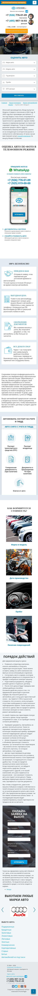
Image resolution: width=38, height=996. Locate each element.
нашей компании (24, 136)
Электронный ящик (15, 836)
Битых (4, 954)
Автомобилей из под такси (13, 957)
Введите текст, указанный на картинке (18, 851)
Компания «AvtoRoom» (14, 967)
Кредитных (6, 930)
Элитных (5, 942)
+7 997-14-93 (16, 21)
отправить (19, 214)
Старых (5, 951)
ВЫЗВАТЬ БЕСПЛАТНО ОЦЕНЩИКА (16, 31)
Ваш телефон (13, 828)
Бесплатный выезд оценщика (14, 2)
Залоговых (6, 933)
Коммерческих (8, 945)
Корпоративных (9, 948)
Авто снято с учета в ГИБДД (19, 426)
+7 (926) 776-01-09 (18, 180)
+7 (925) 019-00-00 (18, 183)
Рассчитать (19, 95)
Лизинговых (7, 936)
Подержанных (8, 926)
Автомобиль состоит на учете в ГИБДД (19, 420)
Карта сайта (11, 974)
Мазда (9, 889)
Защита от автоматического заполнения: (18, 845)
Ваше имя (12, 821)
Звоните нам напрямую (15, 976)
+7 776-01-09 (16, 16)
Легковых (6, 939)
